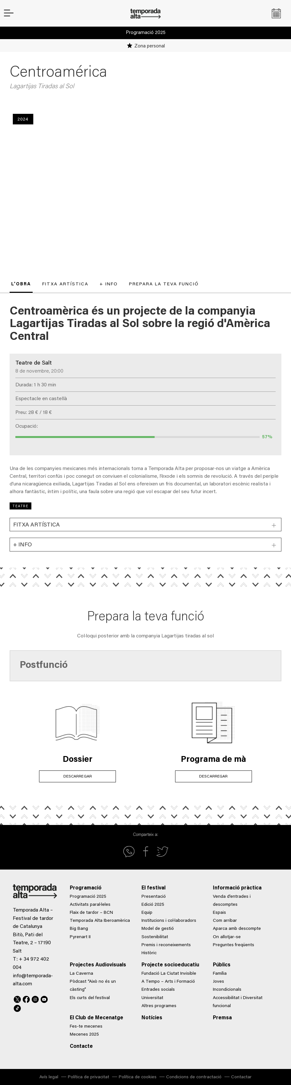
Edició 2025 (152, 905)
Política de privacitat (88, 1077)
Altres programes (158, 1006)
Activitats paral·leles (90, 905)
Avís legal (48, 1077)
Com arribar (225, 921)
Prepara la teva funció (164, 284)
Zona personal (149, 46)
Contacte (81, 1046)
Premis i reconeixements (166, 945)
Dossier (78, 760)
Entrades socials (158, 990)
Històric (149, 953)
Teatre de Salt (33, 363)
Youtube (44, 998)
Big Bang (79, 929)
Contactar (241, 1077)
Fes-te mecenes (86, 1026)
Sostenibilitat (154, 937)
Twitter (17, 998)
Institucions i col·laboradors (168, 921)
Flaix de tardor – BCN (91, 913)
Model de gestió (157, 929)
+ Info (109, 284)
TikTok (17, 1007)
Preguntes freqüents (233, 945)
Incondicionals (227, 990)
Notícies (151, 1018)
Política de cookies (138, 1077)
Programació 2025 (146, 32)
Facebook (26, 998)
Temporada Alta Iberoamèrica (100, 921)
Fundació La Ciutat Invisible (168, 973)
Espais (219, 913)
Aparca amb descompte (237, 929)
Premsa (222, 1018)
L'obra (21, 284)
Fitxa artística (65, 284)
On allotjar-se (227, 937)
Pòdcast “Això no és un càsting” (93, 986)
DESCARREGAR (77, 776)
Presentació (153, 897)
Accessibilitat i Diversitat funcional (238, 1002)
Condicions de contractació (194, 1077)
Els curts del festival (90, 998)
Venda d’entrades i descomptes (232, 901)
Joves (218, 982)
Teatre (20, 506)
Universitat (152, 998)
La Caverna (81, 973)
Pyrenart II (80, 937)
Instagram (35, 998)
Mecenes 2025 (84, 1034)
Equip (146, 913)
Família (220, 973)
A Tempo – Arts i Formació (168, 982)
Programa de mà (213, 760)
